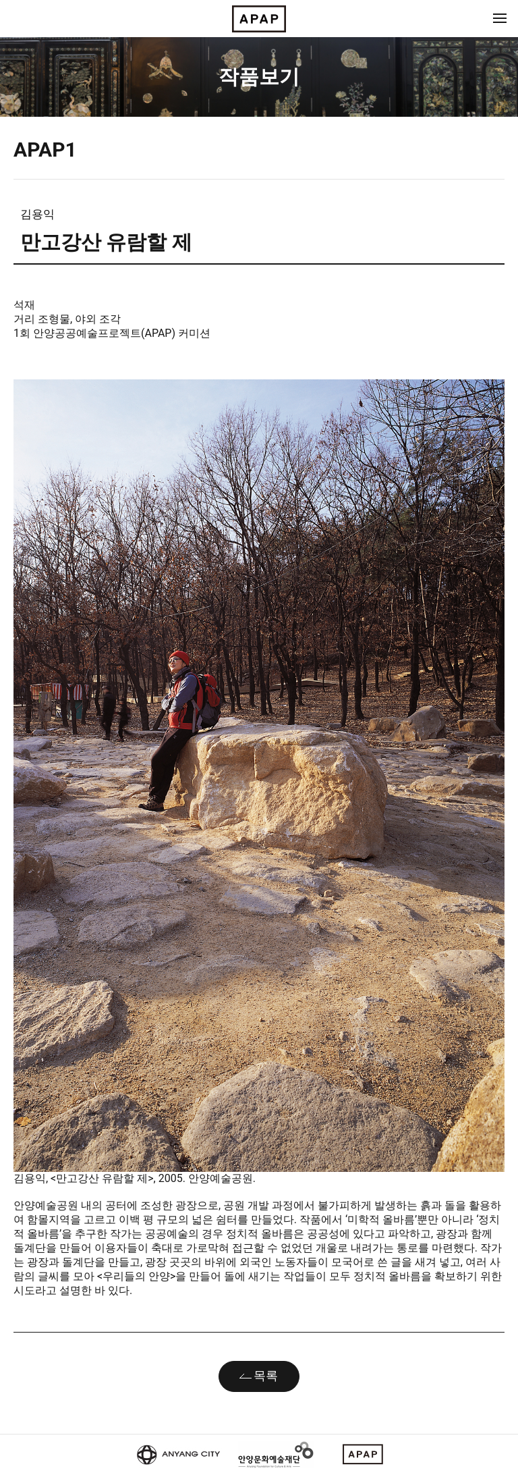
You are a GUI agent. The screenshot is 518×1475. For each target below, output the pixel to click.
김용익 (37, 214)
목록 (266, 1375)
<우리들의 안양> (134, 1276)
